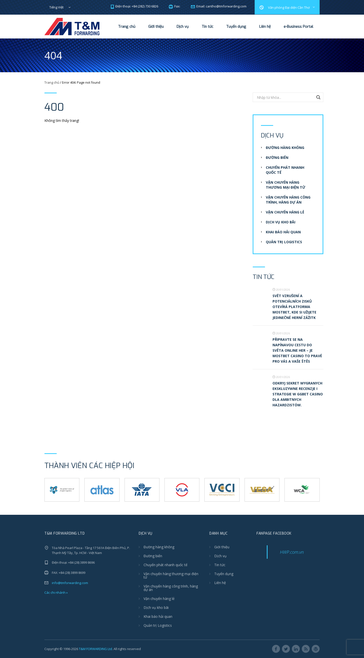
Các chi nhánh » (56, 592)
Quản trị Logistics (284, 242)
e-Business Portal (298, 26)
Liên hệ (265, 26)
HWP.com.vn (292, 552)
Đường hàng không (285, 147)
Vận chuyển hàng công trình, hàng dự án (288, 200)
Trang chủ (126, 26)
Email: (218, 6)
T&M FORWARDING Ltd (95, 649)
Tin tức (207, 26)
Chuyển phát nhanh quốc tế (165, 564)
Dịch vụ (183, 26)
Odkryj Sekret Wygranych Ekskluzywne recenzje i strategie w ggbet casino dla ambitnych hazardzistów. (298, 394)
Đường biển (277, 157)
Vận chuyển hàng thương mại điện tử (285, 185)
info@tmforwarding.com (70, 583)
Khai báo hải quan (283, 232)
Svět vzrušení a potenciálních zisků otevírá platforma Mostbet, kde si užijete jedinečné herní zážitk (294, 306)
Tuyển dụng (236, 26)
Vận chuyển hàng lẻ (285, 212)
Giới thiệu (156, 26)
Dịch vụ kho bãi (280, 222)
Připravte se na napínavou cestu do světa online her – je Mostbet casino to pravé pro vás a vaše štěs (297, 350)
